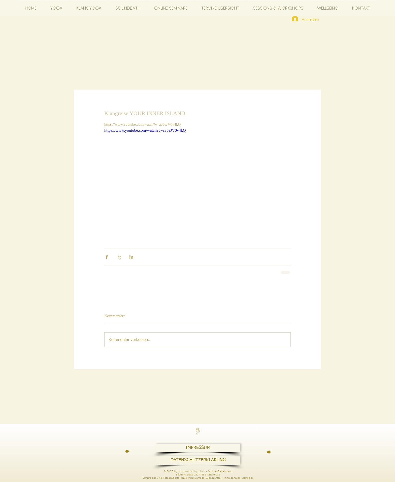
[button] (56, 6)
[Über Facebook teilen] (106, 257)
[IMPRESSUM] (198, 448)
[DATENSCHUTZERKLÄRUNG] (198, 460)
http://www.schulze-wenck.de (234, 478)
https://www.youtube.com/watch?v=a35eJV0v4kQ (145, 130)
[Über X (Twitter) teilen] (119, 257)
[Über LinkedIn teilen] (131, 257)
